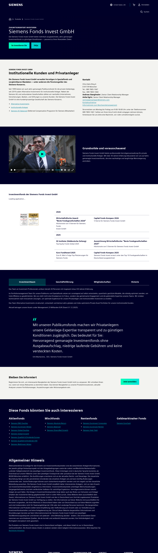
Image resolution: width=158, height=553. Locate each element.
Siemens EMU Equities (19, 423)
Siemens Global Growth (20, 434)
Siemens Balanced (54, 427)
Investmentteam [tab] (27, 282)
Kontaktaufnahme (89, 102)
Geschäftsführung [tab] (64, 282)
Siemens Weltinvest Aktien (21, 444)
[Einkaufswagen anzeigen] (134, 5)
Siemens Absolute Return (56, 423)
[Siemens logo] (16, 5)
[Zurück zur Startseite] (10, 19)
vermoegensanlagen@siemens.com (96, 100)
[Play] (11, 170)
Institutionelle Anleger (19, 107)
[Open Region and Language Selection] (117, 5)
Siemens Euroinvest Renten (93, 427)
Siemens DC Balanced (19, 111)
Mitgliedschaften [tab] (102, 282)
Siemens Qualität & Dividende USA (24, 441)
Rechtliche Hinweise (16, 530)
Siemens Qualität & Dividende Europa (25, 437)
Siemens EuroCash (124, 423)
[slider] (30, 170)
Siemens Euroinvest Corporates (95, 423)
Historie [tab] (135, 282)
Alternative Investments (20, 104)
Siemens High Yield (90, 430)
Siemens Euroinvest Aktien (21, 427)
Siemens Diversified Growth (57, 430)
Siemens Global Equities (20, 430)
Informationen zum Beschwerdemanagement (100, 105)
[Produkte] (18, 19)
